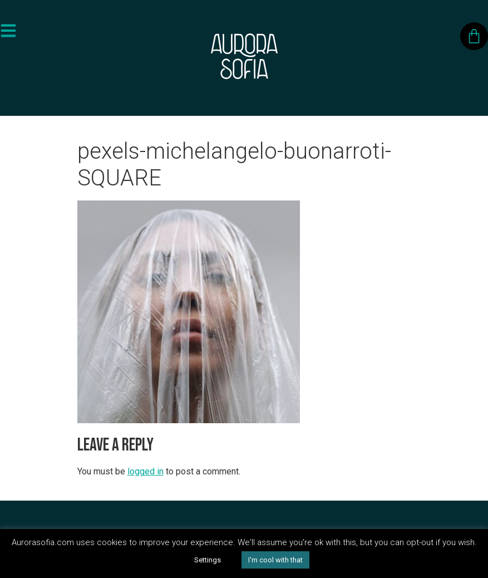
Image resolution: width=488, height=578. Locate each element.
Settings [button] (207, 560)
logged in (145, 471)
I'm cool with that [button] (275, 560)
